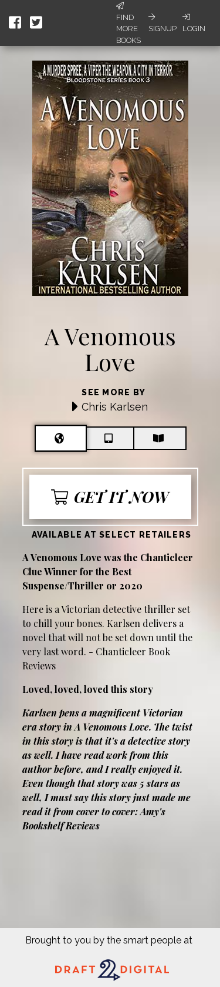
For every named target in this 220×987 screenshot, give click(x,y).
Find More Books (128, 23)
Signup (162, 23)
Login (193, 23)
